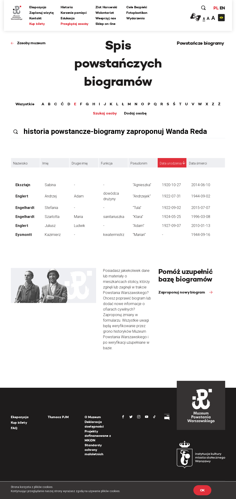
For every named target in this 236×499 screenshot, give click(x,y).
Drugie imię (80, 163)
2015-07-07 (200, 207)
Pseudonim (138, 163)
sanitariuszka (113, 216)
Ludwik (79, 225)
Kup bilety (37, 24)
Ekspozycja (37, 7)
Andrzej (51, 196)
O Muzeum (93, 417)
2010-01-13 (200, 225)
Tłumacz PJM (58, 417)
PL (215, 8)
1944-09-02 (200, 196)
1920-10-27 (171, 185)
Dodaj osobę (135, 113)
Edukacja (68, 18)
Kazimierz (53, 234)
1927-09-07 (171, 225)
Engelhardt (24, 207)
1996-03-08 (200, 216)
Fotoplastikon (136, 13)
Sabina (50, 185)
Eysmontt (23, 234)
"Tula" (137, 207)
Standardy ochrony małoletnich (94, 449)
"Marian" (139, 234)
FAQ (14, 428)
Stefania (51, 207)
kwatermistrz (113, 234)
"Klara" (138, 216)
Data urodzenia (171, 163)
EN (222, 8)
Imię (45, 163)
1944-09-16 (200, 234)
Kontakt (35, 18)
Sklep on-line (105, 24)
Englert (21, 196)
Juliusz (50, 225)
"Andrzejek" (142, 196)
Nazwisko (20, 163)
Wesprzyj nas (105, 18)
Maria (78, 216)
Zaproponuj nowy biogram (182, 292)
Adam (79, 196)
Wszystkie (24, 104)
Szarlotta (52, 216)
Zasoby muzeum (31, 43)
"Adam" (138, 225)
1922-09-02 (171, 207)
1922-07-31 (171, 196)
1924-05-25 (171, 216)
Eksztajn (22, 185)
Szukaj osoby (105, 113)
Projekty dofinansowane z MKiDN (98, 435)
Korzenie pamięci (74, 13)
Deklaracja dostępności (94, 424)
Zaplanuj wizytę (41, 13)
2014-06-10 (200, 185)
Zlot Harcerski (106, 7)
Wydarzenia (135, 18)
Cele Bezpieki (136, 7)
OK (202, 490)
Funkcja (106, 163)
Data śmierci (198, 163)
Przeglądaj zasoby (74, 24)
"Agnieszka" (142, 185)
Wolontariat (104, 13)
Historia (67, 7)
